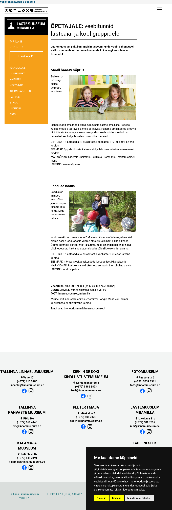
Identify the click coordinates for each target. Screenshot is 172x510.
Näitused (15, 79)
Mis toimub (16, 85)
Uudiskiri (15, 108)
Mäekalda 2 (86, 413)
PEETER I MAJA (86, 407)
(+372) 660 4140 (27, 422)
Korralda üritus (20, 91)
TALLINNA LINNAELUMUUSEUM (27, 372)
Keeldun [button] (116, 498)
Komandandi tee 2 (86, 382)
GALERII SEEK (145, 443)
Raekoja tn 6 (145, 377)
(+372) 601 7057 (145, 422)
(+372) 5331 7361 (145, 381)
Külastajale (18, 68)
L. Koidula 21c (26, 56)
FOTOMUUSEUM (145, 372)
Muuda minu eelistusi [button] (139, 498)
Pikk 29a (27, 418)
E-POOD (14, 102)
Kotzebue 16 (27, 454)
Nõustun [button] (101, 498)
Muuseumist (17, 73)
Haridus (15, 97)
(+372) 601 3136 (86, 417)
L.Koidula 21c (145, 418)
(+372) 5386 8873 (86, 386)
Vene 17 (26, 377)
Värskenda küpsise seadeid (17, 1)
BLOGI (13, 114)
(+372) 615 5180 (27, 381)
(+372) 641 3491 (27, 458)
